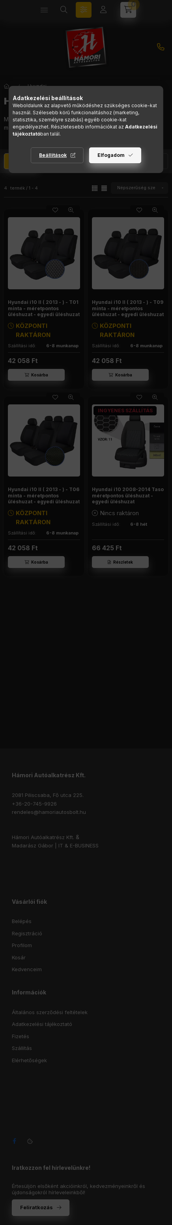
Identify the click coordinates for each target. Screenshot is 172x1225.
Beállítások (53, 155)
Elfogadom (111, 155)
